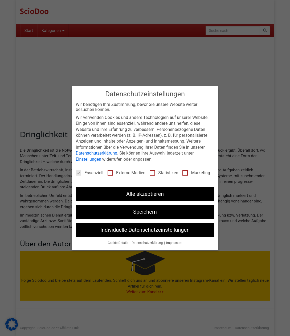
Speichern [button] (145, 212)
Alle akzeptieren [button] (145, 194)
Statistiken (164, 172)
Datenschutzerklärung (96, 153)
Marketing (196, 172)
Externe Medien (126, 172)
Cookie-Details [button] (118, 243)
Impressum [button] (174, 243)
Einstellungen (88, 159)
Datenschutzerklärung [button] (148, 243)
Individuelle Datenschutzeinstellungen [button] (145, 230)
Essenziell (89, 172)
